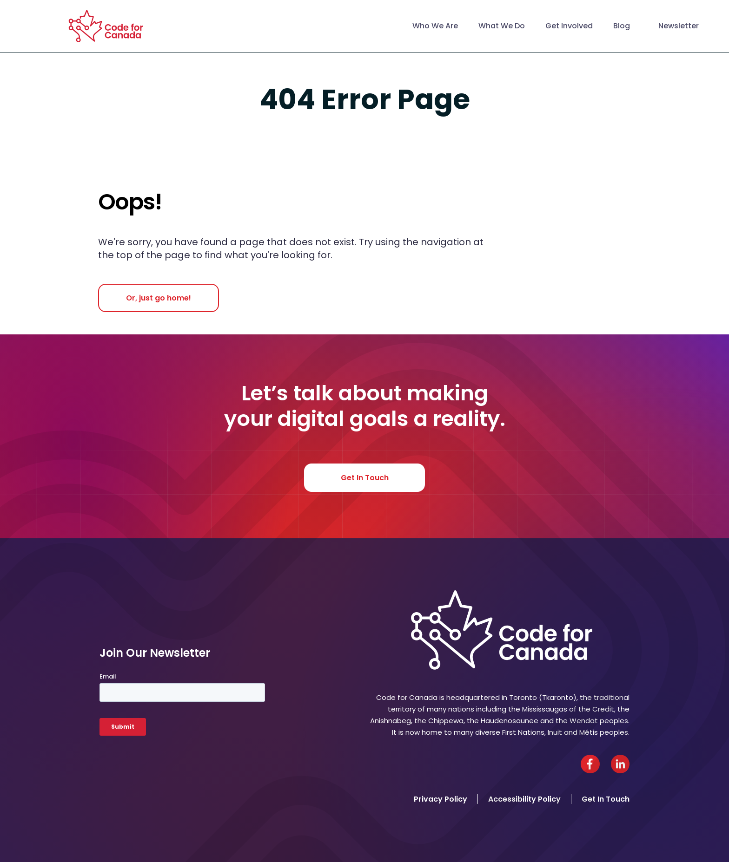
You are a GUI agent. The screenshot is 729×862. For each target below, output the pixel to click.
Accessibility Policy (524, 799)
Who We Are (435, 25)
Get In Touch (365, 477)
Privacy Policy (440, 799)
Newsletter (678, 25)
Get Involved (569, 25)
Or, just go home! (158, 298)
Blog (621, 25)
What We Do (501, 25)
